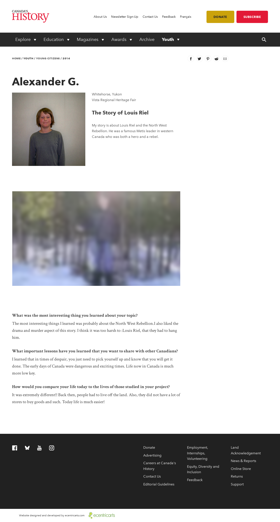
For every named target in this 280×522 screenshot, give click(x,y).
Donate (220, 17)
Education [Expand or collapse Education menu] (54, 39)
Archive (146, 39)
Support (237, 484)
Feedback (169, 17)
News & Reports (243, 461)
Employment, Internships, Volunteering (197, 453)
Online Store (241, 469)
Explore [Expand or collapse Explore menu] (23, 39)
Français (185, 17)
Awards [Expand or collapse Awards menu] (119, 39)
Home (16, 58)
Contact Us (150, 17)
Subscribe (252, 17)
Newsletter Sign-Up (124, 17)
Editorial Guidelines (158, 484)
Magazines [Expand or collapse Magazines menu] (88, 39)
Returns (237, 476)
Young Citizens (48, 58)
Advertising (152, 455)
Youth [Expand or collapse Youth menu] (168, 39)
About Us (100, 17)
